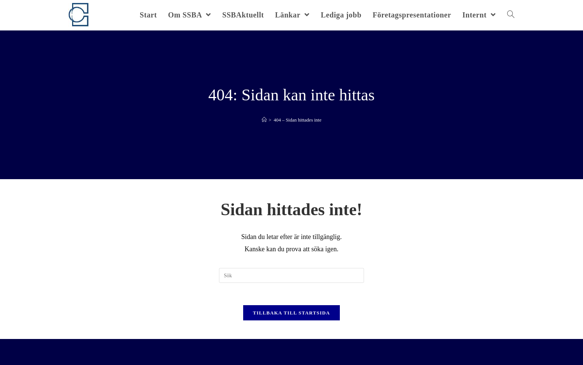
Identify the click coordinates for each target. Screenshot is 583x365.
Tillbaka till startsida (291, 313)
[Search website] (511, 15)
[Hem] (264, 120)
